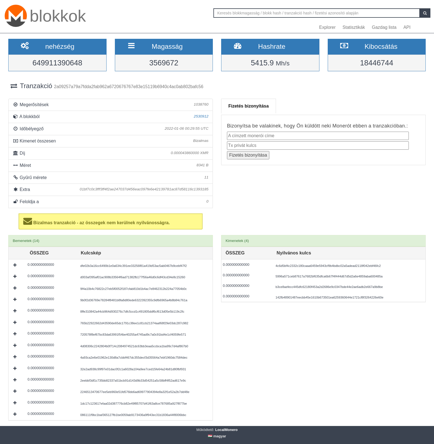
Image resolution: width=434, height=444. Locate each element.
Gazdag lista (384, 27)
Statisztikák (354, 27)
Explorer (327, 27)
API (406, 27)
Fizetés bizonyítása (248, 106)
